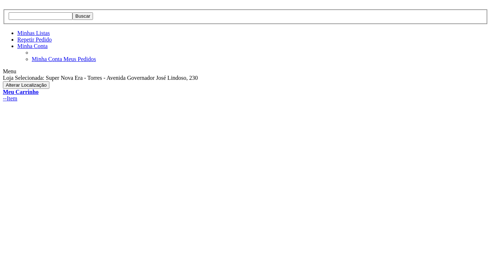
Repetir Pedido (34, 39)
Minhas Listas (33, 33)
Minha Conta (32, 46)
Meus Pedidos (79, 59)
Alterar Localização (26, 85)
